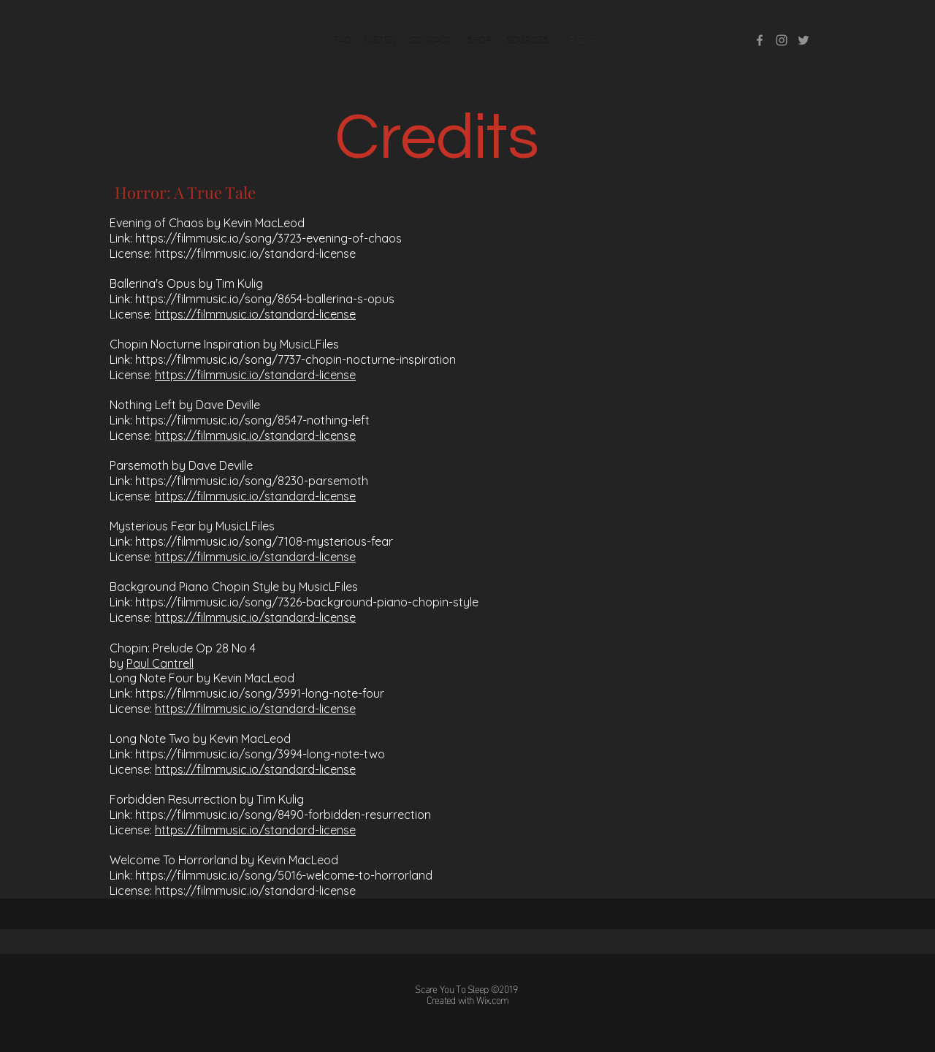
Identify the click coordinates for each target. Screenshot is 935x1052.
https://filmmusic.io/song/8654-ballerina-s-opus (264, 298)
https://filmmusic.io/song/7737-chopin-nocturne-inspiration (295, 359)
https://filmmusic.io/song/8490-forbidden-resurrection (283, 814)
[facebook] (759, 40)
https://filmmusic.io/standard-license (255, 253)
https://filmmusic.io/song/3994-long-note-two (260, 754)
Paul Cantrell (160, 663)
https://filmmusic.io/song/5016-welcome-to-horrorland (283, 875)
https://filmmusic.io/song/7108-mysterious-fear (264, 541)
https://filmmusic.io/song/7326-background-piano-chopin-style (306, 602)
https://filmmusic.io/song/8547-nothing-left (252, 420)
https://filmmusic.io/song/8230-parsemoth (251, 480)
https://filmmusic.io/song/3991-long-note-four (259, 693)
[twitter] (803, 40)
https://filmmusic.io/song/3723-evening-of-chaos (268, 238)
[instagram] (781, 40)
